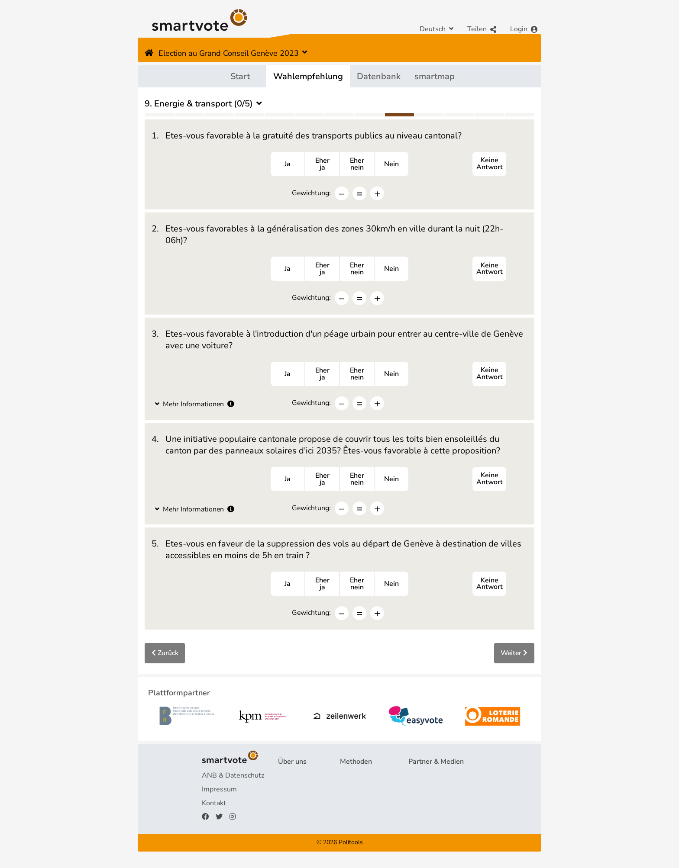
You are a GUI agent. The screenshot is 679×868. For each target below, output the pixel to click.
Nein (391, 164)
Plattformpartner (434, 778)
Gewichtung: (311, 193)
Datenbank (379, 76)
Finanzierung (298, 805)
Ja (288, 164)
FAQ (285, 792)
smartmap (434, 76)
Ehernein (357, 164)
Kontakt (214, 805)
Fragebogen (358, 778)
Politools (351, 845)
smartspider (359, 805)
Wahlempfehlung (308, 76)
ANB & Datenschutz (233, 778)
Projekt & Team (302, 778)
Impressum (219, 792)
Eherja (322, 164)
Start (240, 76)
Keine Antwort (489, 164)
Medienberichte (432, 792)
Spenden (292, 819)
